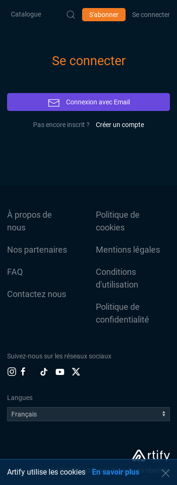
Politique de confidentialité (122, 313)
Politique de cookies (118, 221)
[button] (165, 473)
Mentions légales (128, 250)
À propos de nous (29, 221)
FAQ (15, 272)
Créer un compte (120, 124)
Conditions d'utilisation (117, 278)
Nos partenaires (37, 250)
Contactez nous (36, 294)
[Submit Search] (71, 15)
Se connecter (151, 14)
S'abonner (103, 14)
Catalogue (26, 14)
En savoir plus (115, 472)
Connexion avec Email (89, 103)
